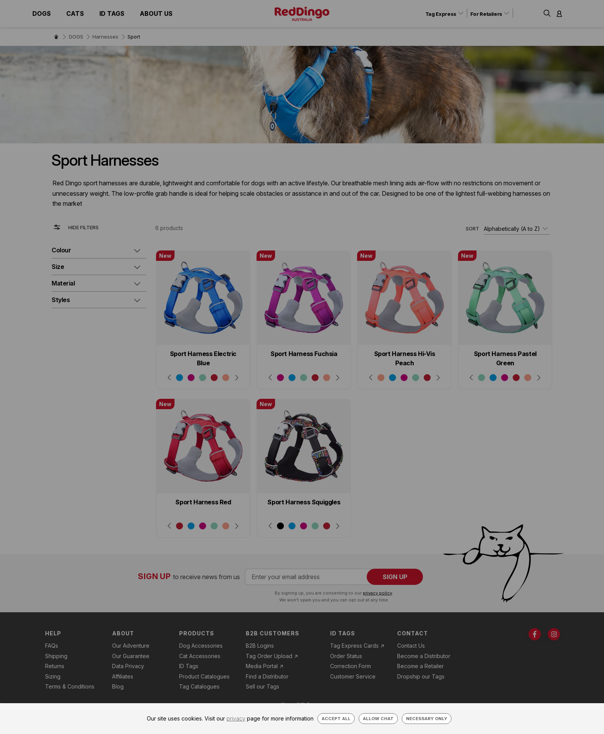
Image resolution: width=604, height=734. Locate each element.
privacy (235, 718)
